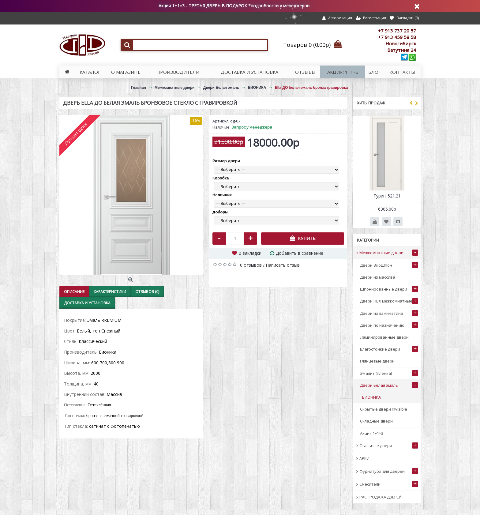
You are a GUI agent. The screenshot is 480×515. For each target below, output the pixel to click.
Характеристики (110, 291)
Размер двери (226, 161)
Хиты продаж (371, 103)
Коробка (220, 178)
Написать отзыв (283, 265)
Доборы (220, 212)
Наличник (222, 195)
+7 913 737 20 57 (397, 31)
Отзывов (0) (147, 291)
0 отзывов (251, 265)
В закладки (249, 253)
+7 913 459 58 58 (397, 37)
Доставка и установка (87, 303)
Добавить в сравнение (299, 253)
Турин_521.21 (387, 196)
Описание (74, 291)
